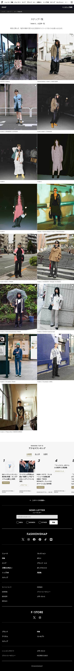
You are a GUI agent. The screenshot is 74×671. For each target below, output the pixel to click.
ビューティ (17, 2)
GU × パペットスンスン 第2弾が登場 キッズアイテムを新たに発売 (9, 477)
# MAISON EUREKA (17, 431)
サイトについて (6, 587)
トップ (3, 11)
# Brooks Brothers (41, 81)
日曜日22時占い (7, 568)
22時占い (39, 2)
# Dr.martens (8, 381)
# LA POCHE (15, 131)
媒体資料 (4, 596)
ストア (24, 2)
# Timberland (49, 131)
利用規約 (39, 587)
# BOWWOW (8, 131)
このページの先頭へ (37, 500)
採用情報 (4, 592)
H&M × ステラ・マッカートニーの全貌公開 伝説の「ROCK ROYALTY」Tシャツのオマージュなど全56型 (44, 479)
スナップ (52, 2)
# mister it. (7, 81)
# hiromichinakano (60, 231)
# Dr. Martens (58, 281)
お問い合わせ (41, 596)
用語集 (39, 572)
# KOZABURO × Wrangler (48, 281)
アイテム (5, 636)
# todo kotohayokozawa (10, 331)
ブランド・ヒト (31, 2)
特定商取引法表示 (42, 655)
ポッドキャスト (42, 568)
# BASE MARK (54, 81)
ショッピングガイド (8, 651)
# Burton (13, 381)
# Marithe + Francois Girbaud (44, 231)
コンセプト (40, 636)
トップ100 (46, 2)
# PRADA (11, 281)
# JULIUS (44, 331)
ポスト (67, 2)
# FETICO (2, 81)
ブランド (5, 631)
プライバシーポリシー (43, 592)
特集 (12, 2)
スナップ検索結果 (18, 11)
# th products (45, 381)
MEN (21, 522)
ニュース (7, 2)
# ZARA (50, 381)
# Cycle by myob (51, 331)
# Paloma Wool (8, 431)
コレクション (60, 2)
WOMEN (32, 522)
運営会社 (4, 601)
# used (38, 131)
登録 (53, 522)
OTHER (44, 522)
